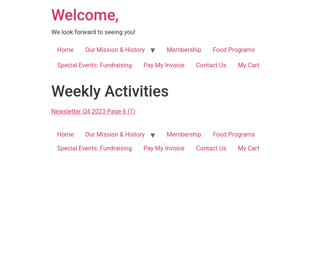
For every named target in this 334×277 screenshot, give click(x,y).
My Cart (249, 65)
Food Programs (234, 49)
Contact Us (211, 65)
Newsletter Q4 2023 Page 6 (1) (93, 111)
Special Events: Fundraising (94, 65)
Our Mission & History (115, 49)
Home (65, 49)
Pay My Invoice (163, 65)
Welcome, (85, 15)
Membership (184, 49)
